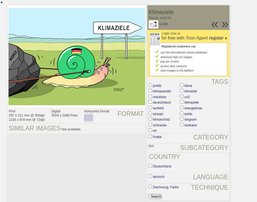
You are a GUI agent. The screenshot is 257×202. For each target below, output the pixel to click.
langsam (191, 119)
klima (188, 86)
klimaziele (192, 102)
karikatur (191, 125)
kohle (188, 114)
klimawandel (162, 91)
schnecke (160, 125)
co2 (187, 97)
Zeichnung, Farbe (166, 187)
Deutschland (162, 166)
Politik (157, 137)
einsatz (158, 114)
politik (157, 86)
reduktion (159, 97)
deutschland (162, 102)
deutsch (158, 177)
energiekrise (193, 108)
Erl (165, 24)
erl (154, 131)
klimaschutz (161, 119)
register (218, 38)
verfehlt (158, 108)
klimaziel (191, 91)
